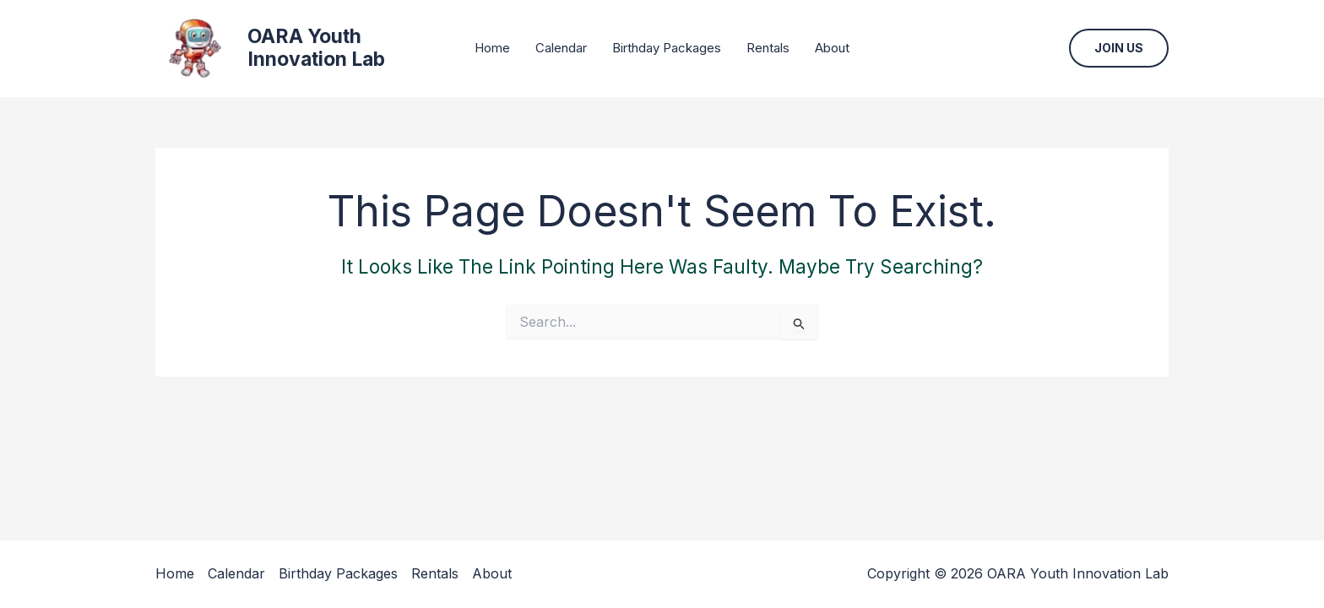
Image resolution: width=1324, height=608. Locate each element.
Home (492, 48)
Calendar (561, 48)
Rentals (768, 48)
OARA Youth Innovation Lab (316, 48)
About (832, 48)
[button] (1119, 48)
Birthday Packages (666, 48)
